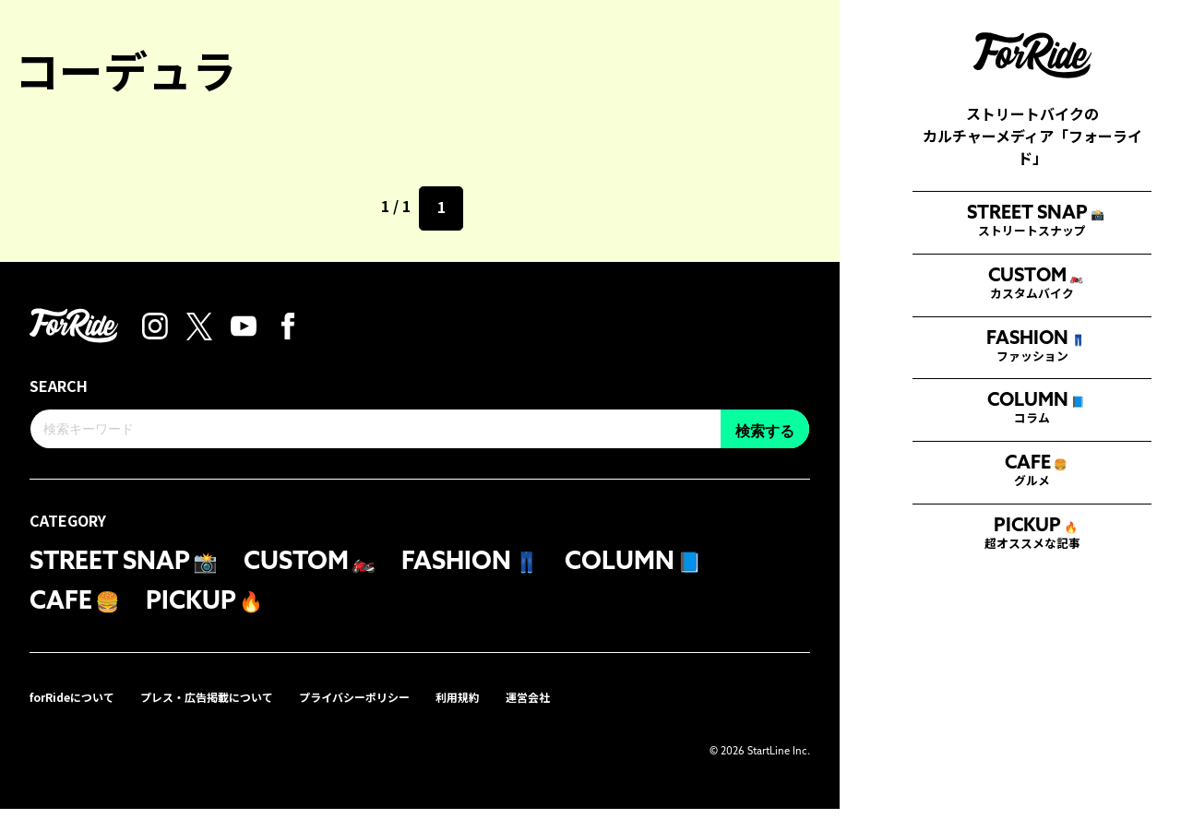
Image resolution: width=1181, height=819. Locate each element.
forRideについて (80, 706)
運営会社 (596, 706)
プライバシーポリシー (402, 706)
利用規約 (518, 706)
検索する (1106, 720)
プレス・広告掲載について (234, 706)
